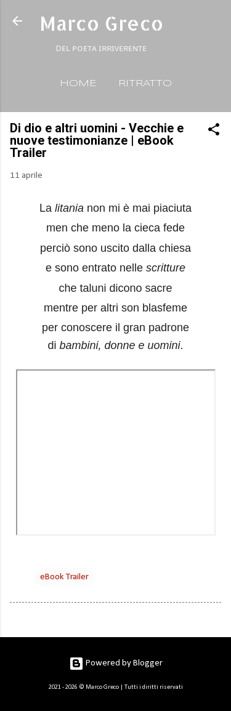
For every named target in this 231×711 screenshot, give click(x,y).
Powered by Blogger (116, 663)
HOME (78, 83)
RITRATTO (145, 83)
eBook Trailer (64, 577)
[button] (213, 132)
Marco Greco (101, 23)
